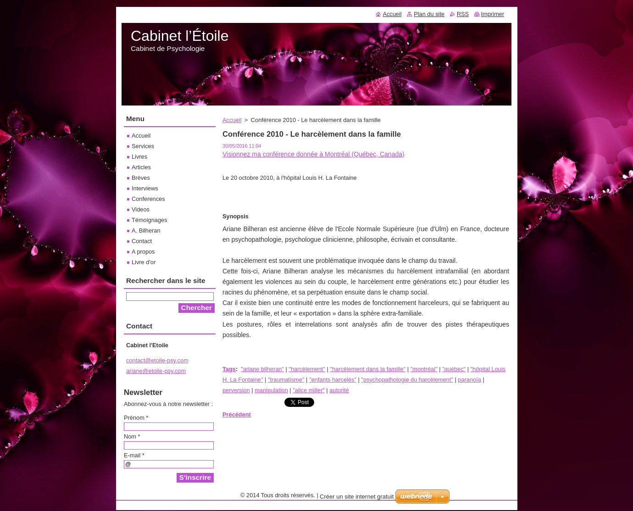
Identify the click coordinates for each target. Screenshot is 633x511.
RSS (463, 14)
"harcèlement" (307, 369)
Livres (139, 156)
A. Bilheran (146, 230)
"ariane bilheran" (262, 369)
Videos (141, 209)
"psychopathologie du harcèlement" (407, 379)
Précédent (236, 414)
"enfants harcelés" (332, 379)
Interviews (145, 188)
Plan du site (429, 14)
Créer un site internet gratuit (357, 498)
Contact (142, 241)
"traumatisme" (286, 379)
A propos (143, 251)
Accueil (231, 120)
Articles (141, 167)
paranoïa (469, 379)
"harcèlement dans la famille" (367, 369)
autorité (339, 390)
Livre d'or (143, 262)
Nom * (132, 436)
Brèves (141, 177)
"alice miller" (309, 390)
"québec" (454, 369)
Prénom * (136, 417)
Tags (229, 369)
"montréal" (424, 369)
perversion (236, 390)
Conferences (148, 198)
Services (143, 146)
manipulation (271, 390)
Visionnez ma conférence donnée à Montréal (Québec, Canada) (313, 154)
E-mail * (134, 455)
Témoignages (149, 220)
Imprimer (492, 14)
